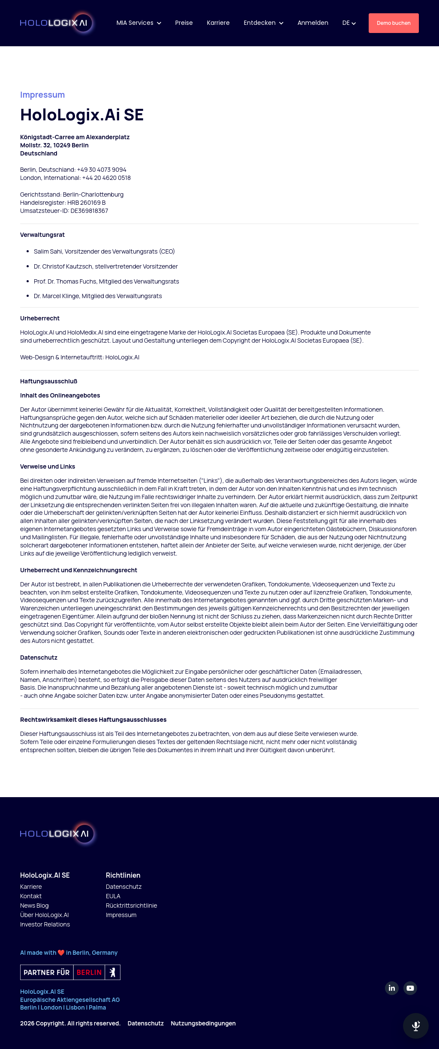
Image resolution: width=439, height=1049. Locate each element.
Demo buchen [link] (394, 23)
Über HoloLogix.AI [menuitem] (44, 915)
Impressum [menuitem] (121, 915)
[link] (59, 22)
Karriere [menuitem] (31, 886)
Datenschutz (147, 1023)
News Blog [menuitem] (34, 905)
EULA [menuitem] (113, 896)
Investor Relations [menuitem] (45, 924)
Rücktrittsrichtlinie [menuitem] (131, 905)
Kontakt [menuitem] (31, 896)
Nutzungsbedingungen (206, 1023)
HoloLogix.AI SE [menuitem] (45, 875)
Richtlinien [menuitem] (123, 875)
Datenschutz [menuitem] (124, 886)
